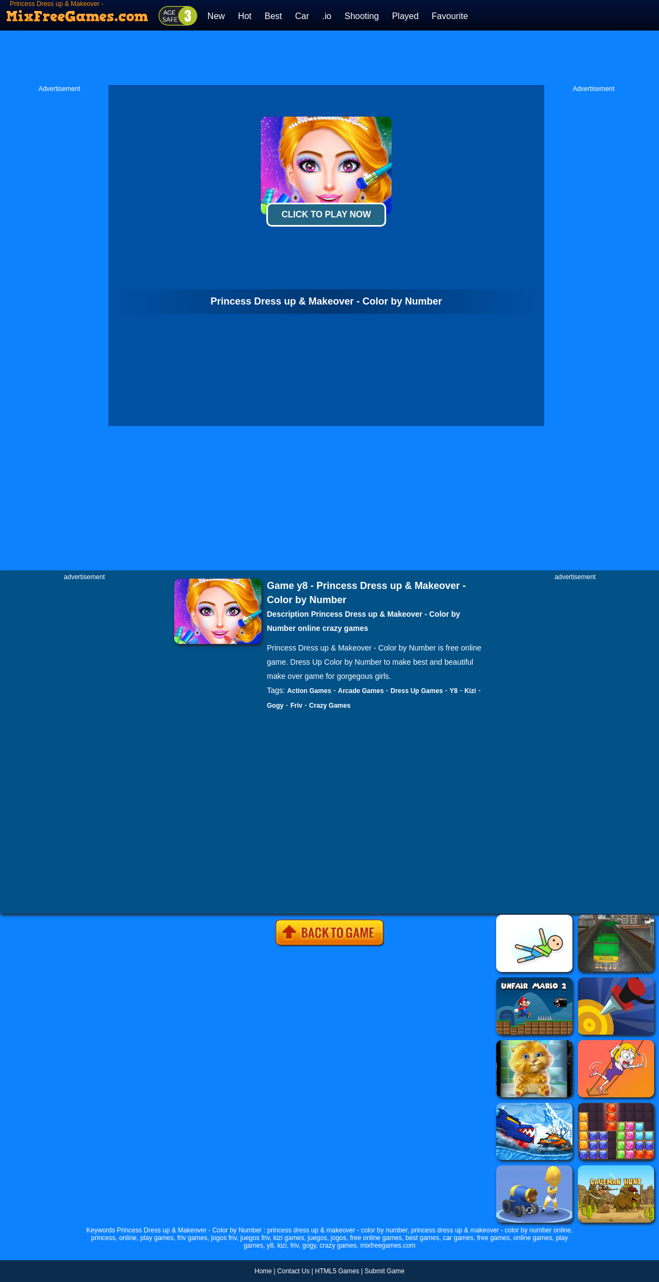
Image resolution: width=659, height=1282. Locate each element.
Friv (296, 705)
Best (273, 16)
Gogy (275, 705)
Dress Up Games (416, 691)
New (216, 16)
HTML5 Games (337, 1271)
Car (302, 16)
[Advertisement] (329, 57)
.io (327, 16)
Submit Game (384, 1271)
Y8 (454, 691)
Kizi (470, 691)
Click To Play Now (326, 214)
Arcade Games (361, 691)
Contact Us (293, 1271)
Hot (245, 16)
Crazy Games (330, 705)
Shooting (361, 16)
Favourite (450, 16)
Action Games (309, 691)
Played (405, 16)
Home (263, 1271)
